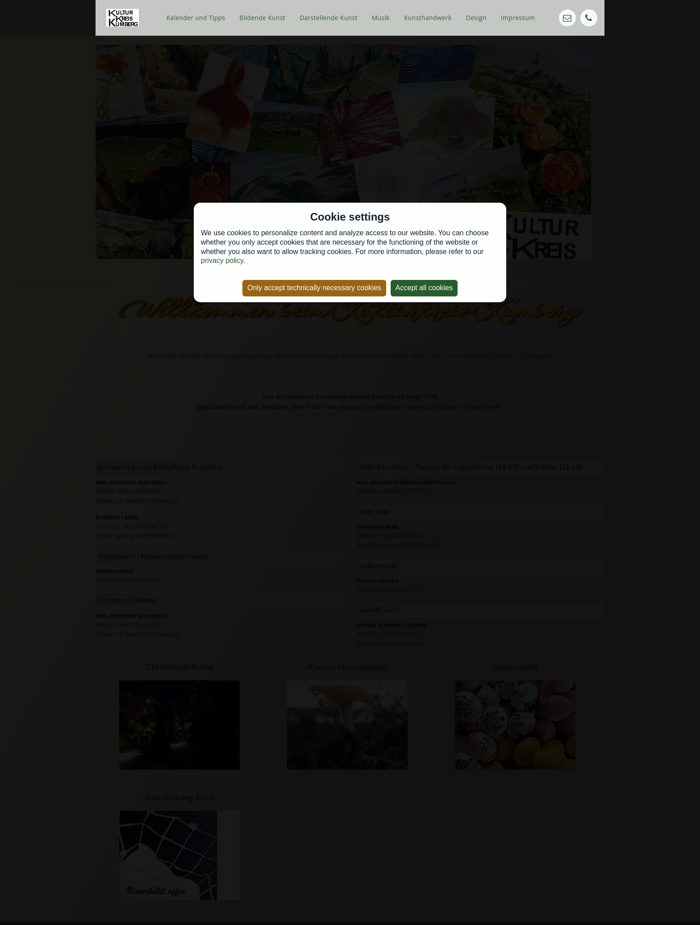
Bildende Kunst (262, 17)
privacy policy (222, 260)
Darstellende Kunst (329, 17)
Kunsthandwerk (428, 17)
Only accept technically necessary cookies (314, 288)
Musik (381, 17)
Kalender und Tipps (195, 17)
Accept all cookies (424, 288)
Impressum (518, 17)
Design (476, 17)
